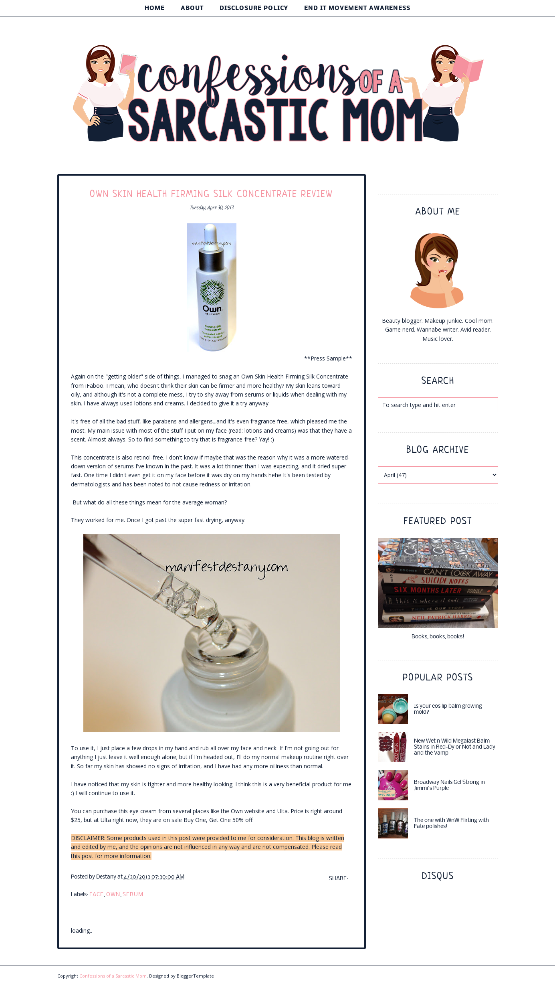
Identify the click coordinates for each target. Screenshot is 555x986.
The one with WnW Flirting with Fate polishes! (451, 824)
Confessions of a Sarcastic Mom (113, 976)
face (96, 895)
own (113, 895)
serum (133, 895)
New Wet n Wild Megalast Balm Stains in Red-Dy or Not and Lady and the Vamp (454, 747)
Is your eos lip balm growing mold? (448, 709)
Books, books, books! (438, 637)
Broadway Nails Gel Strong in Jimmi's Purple (449, 785)
